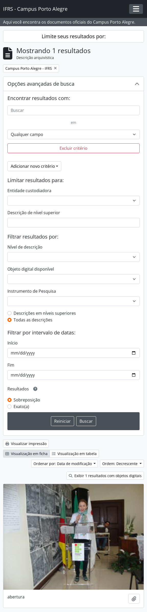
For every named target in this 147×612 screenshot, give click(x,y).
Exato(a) (21, 406)
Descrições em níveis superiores (45, 313)
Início (12, 343)
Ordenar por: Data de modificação (63, 463)
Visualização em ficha (26, 453)
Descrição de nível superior (33, 212)
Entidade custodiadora (29, 190)
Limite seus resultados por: (74, 36)
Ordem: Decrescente (120, 463)
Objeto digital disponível (30, 269)
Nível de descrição (24, 247)
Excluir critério (73, 148)
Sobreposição (27, 400)
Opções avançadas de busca (40, 83)
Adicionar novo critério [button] (33, 166)
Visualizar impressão (26, 443)
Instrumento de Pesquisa (31, 291)
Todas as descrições (33, 320)
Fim (10, 365)
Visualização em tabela (74, 453)
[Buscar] (73, 110)
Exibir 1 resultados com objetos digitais (105, 475)
